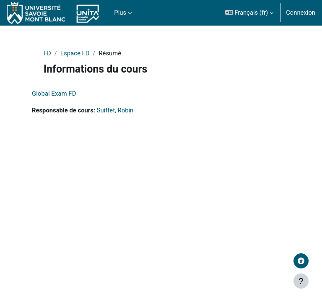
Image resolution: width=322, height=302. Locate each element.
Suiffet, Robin (115, 110)
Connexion (300, 12)
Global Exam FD (54, 93)
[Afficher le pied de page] (301, 281)
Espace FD (75, 53)
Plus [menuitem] (120, 12)
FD (47, 53)
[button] (249, 13)
